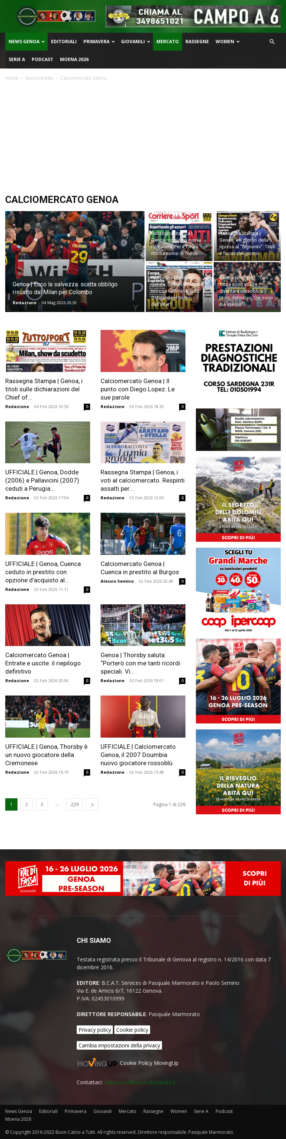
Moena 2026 (74, 59)
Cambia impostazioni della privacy (119, 1045)
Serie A (17, 59)
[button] (272, 41)
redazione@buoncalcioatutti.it (140, 1082)
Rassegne (197, 41)
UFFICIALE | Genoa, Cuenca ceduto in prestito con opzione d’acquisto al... (43, 572)
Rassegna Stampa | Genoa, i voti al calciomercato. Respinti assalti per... (143, 480)
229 (75, 804)
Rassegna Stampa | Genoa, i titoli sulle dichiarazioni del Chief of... (44, 389)
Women (228, 41)
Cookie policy (132, 1029)
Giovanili (135, 41)
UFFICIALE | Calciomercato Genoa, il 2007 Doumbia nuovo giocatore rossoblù (138, 755)
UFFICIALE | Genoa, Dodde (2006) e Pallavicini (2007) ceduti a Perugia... (42, 480)
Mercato (167, 41)
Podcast (42, 59)
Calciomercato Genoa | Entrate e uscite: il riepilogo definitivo (43, 663)
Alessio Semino (117, 581)
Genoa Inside (39, 78)
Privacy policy (95, 1029)
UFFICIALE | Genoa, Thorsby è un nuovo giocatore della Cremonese (46, 755)
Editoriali (64, 41)
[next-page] (92, 804)
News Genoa (27, 41)
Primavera (99, 41)
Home (11, 78)
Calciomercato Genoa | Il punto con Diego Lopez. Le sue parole (138, 389)
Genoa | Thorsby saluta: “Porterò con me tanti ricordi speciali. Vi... (140, 663)
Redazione (24, 302)
